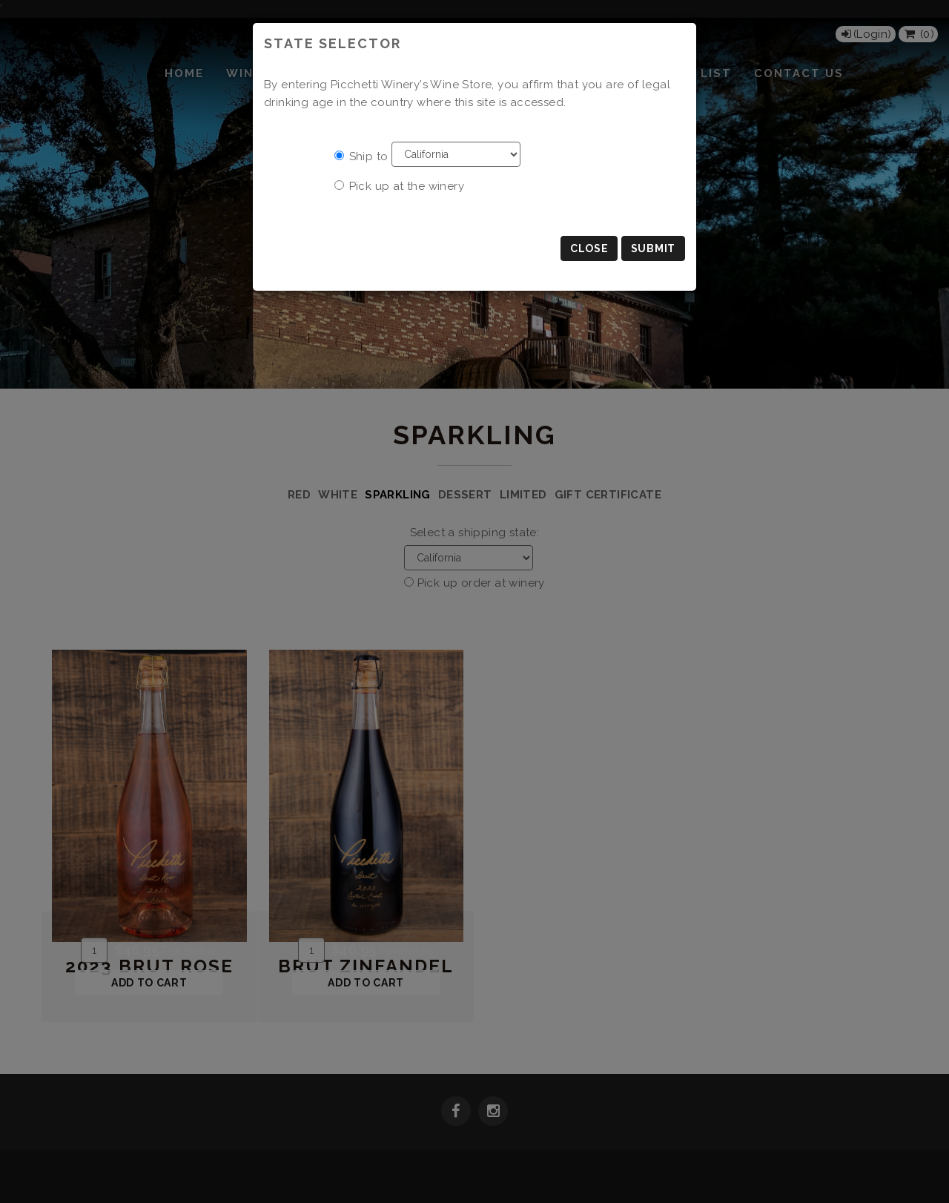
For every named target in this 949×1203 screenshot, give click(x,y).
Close (589, 248)
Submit (653, 248)
